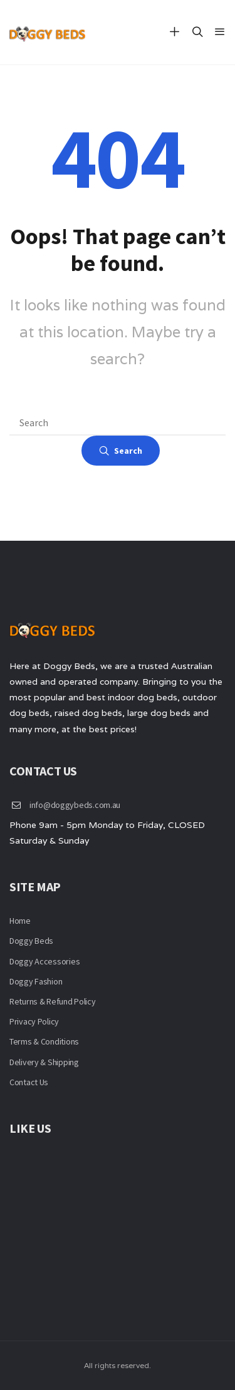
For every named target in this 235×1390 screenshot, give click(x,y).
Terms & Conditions (44, 1041)
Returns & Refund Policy (52, 1001)
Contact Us (28, 1082)
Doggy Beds (31, 940)
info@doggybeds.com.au (74, 804)
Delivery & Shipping (44, 1062)
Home (20, 920)
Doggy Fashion (35, 981)
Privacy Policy (34, 1021)
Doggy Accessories (44, 961)
